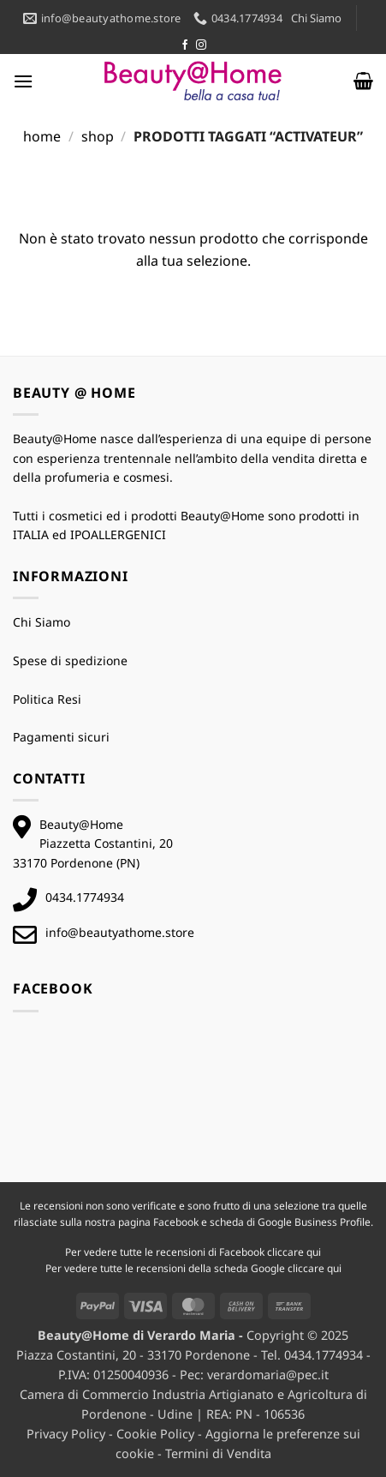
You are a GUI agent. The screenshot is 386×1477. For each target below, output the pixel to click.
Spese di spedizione (70, 660)
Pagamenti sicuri (61, 737)
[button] (23, 81)
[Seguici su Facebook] (185, 45)
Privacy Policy (66, 1434)
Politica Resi (47, 699)
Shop (97, 136)
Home (42, 136)
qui (313, 1252)
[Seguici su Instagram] (201, 45)
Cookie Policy (155, 1434)
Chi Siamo (316, 18)
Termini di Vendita (218, 1453)
